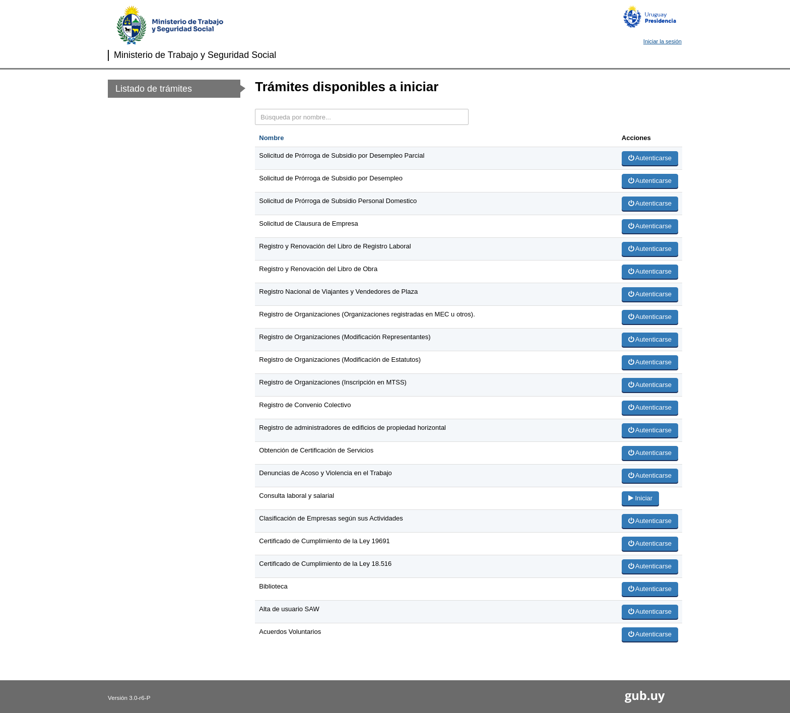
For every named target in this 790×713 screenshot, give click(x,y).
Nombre (271, 138)
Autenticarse (650, 158)
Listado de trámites (153, 89)
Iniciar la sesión (662, 41)
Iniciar (640, 498)
